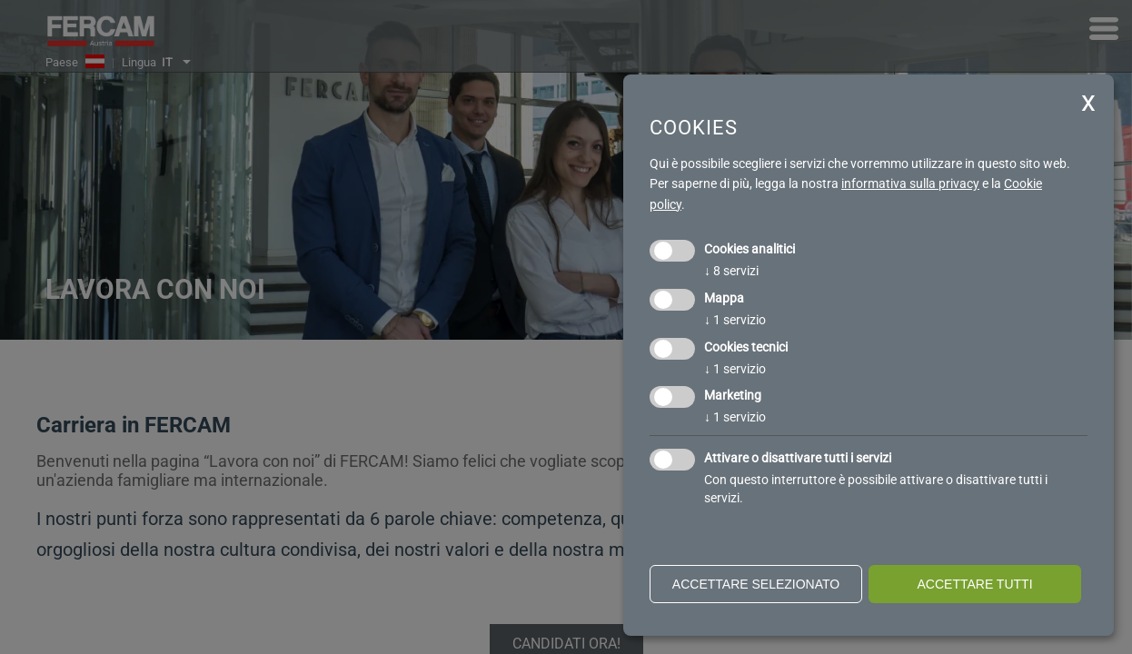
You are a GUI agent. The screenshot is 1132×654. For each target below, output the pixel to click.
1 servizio (735, 319)
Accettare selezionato (755, 584)
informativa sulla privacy (910, 183)
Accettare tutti (974, 584)
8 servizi (731, 270)
